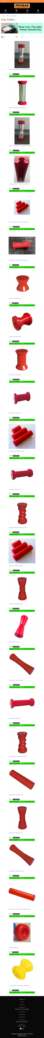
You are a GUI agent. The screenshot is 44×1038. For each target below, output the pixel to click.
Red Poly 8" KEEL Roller (15, 718)
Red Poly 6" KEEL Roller (15, 489)
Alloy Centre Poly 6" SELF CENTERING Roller (20, 69)
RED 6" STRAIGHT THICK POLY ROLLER (19, 222)
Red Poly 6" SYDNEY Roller (15, 603)
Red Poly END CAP (14, 947)
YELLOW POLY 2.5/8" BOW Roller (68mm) (19, 985)
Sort (17, 36)
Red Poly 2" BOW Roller (15, 298)
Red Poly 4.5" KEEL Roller (15, 413)
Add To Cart (22, 76)
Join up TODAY (22, 1024)
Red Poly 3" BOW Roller (15, 336)
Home (3, 15)
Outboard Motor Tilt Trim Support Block (19, 184)
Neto (26, 1036)
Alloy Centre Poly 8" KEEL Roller (17, 107)
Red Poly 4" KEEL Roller (15, 374)
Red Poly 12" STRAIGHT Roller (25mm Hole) (19, 909)
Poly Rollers (13, 15)
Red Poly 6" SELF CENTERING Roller (18, 527)
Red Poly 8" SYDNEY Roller (15, 833)
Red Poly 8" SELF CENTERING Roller (18, 756)
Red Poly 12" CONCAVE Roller (16, 871)
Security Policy (22, 1017)
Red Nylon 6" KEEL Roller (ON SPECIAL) (19, 260)
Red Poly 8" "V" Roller (14, 642)
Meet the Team (22, 1007)
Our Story (22, 1001)
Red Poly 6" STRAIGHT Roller (16, 565)
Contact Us (22, 1004)
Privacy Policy (22, 1011)
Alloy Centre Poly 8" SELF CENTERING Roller (20, 145)
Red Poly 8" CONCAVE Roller (16, 680)
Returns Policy (22, 1014)
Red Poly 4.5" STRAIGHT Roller (16, 451)
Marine (7, 15)
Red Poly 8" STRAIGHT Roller (16, 794)
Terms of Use (22, 1019)
